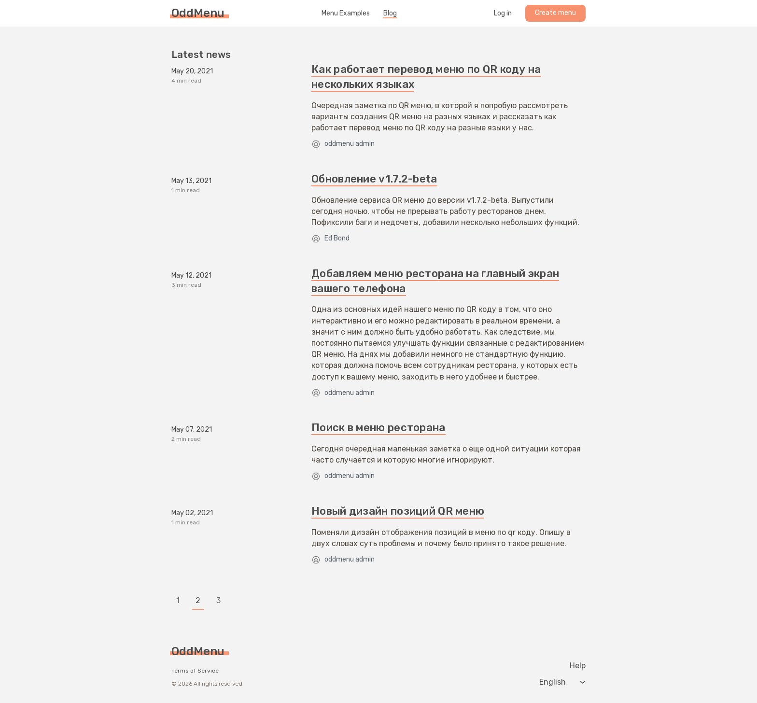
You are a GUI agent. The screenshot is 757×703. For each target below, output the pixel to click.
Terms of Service (195, 670)
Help (578, 665)
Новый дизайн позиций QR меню (397, 511)
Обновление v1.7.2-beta (374, 178)
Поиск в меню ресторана (378, 427)
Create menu (555, 13)
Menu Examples (346, 13)
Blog (390, 13)
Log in (503, 13)
